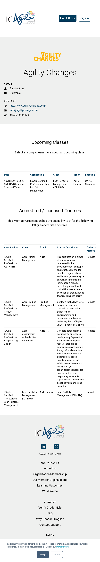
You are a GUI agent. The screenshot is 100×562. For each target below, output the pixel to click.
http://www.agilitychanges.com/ (28, 105)
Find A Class (67, 18)
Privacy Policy (62, 547)
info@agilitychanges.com (24, 110)
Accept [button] (43, 554)
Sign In (85, 18)
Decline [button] (56, 554)
